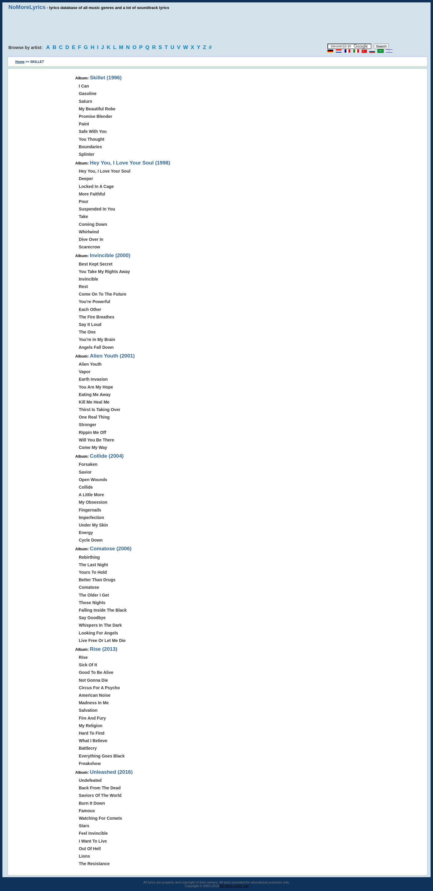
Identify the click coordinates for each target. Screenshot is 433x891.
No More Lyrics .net (234, 886)
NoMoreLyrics (27, 7)
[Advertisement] (216, 27)
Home (20, 61)
